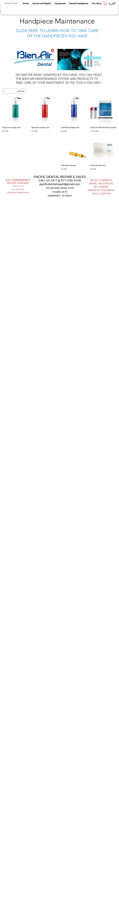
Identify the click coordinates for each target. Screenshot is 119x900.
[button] (110, 3)
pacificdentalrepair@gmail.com (59, 184)
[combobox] (14, 91)
